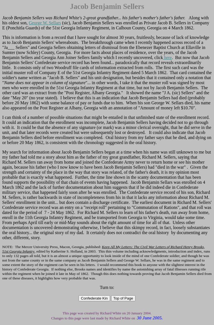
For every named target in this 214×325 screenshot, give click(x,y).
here (167, 57)
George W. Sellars (45, 22)
